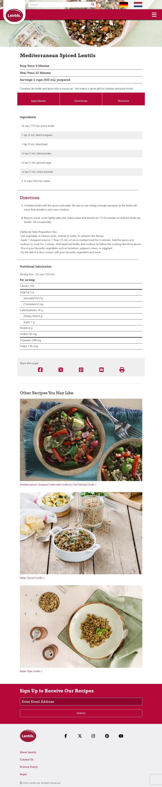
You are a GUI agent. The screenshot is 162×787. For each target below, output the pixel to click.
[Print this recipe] (122, 370)
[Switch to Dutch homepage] (135, 4)
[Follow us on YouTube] (122, 736)
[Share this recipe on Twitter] (60, 370)
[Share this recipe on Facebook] (40, 370)
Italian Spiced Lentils (31, 578)
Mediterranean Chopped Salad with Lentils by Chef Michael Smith (57, 484)
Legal (23, 774)
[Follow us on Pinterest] (108, 736)
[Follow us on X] (81, 736)
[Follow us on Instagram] (94, 736)
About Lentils (28, 752)
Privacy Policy (29, 766)
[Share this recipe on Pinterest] (81, 370)
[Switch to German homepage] (121, 4)
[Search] (93, 4)
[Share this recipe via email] (101, 370)
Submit (81, 713)
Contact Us (26, 759)
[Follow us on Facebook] (67, 736)
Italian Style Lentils (30, 671)
